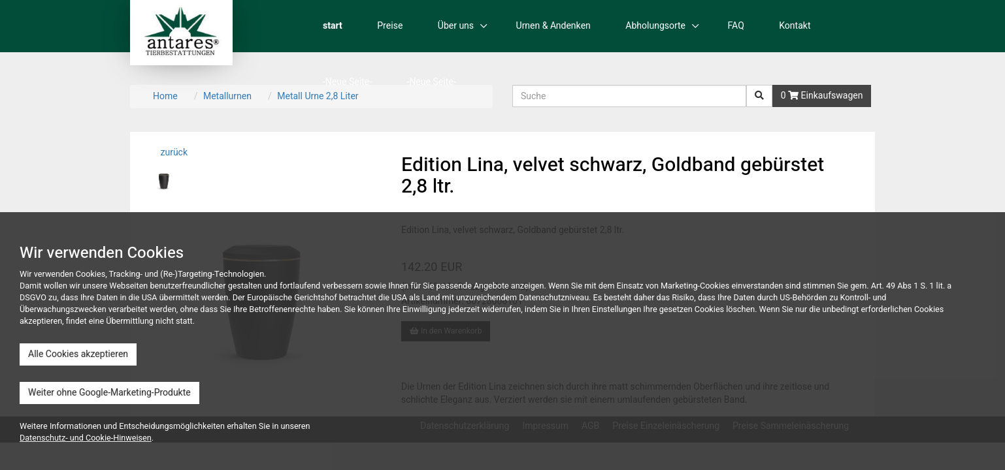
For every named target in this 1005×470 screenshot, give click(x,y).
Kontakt (794, 26)
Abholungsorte (655, 26)
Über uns (456, 26)
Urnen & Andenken (553, 26)
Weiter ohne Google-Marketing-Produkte (109, 393)
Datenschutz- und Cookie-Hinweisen (86, 438)
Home (165, 96)
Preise (390, 26)
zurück (173, 152)
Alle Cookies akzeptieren (78, 354)
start (332, 26)
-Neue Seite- (347, 82)
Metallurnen (227, 96)
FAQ (736, 26)
